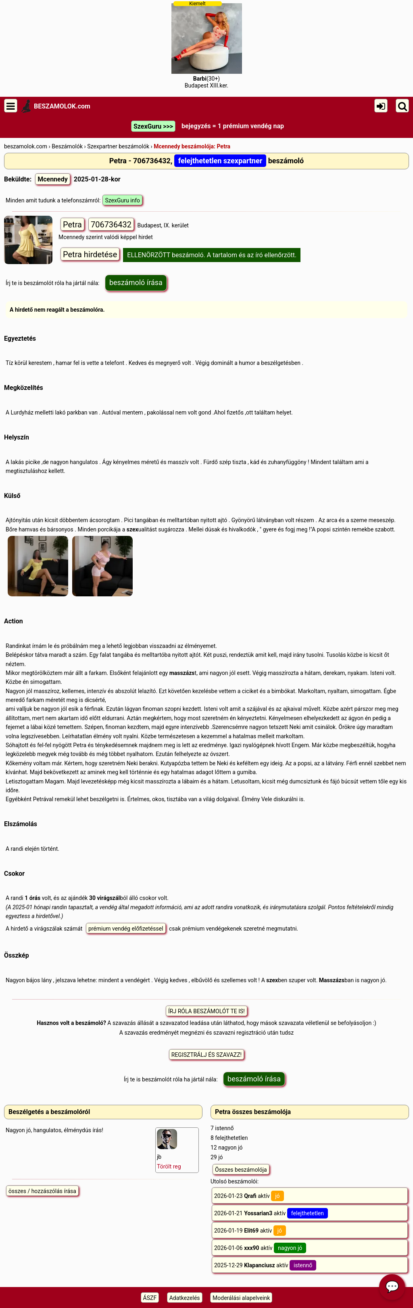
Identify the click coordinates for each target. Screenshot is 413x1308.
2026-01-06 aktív (260, 1248)
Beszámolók (67, 146)
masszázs (182, 673)
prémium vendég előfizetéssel (125, 928)
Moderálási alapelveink (241, 1298)
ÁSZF (150, 1298)
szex (132, 529)
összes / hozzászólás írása (42, 1191)
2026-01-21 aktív (271, 1213)
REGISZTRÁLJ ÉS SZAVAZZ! (206, 1055)
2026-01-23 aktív (249, 1196)
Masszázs (331, 980)
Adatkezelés (184, 1298)
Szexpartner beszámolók (118, 146)
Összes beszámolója (241, 1169)
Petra (72, 224)
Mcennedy (53, 179)
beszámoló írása (136, 282)
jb (169, 1149)
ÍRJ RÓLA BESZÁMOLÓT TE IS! (206, 1011)
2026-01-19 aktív (250, 1230)
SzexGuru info (122, 200)
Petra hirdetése (90, 254)
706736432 (111, 224)
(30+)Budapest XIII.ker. (206, 45)
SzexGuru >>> (153, 126)
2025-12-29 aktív (265, 1265)
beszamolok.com (25, 146)
